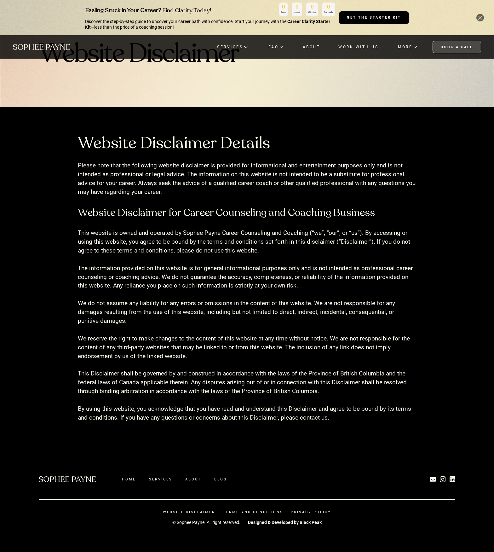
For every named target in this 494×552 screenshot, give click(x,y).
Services (160, 479)
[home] (41, 47)
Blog (220, 479)
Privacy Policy (311, 512)
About (193, 479)
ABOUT (311, 46)
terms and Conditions (253, 512)
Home (129, 479)
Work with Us (358, 46)
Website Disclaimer (189, 512)
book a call (457, 47)
